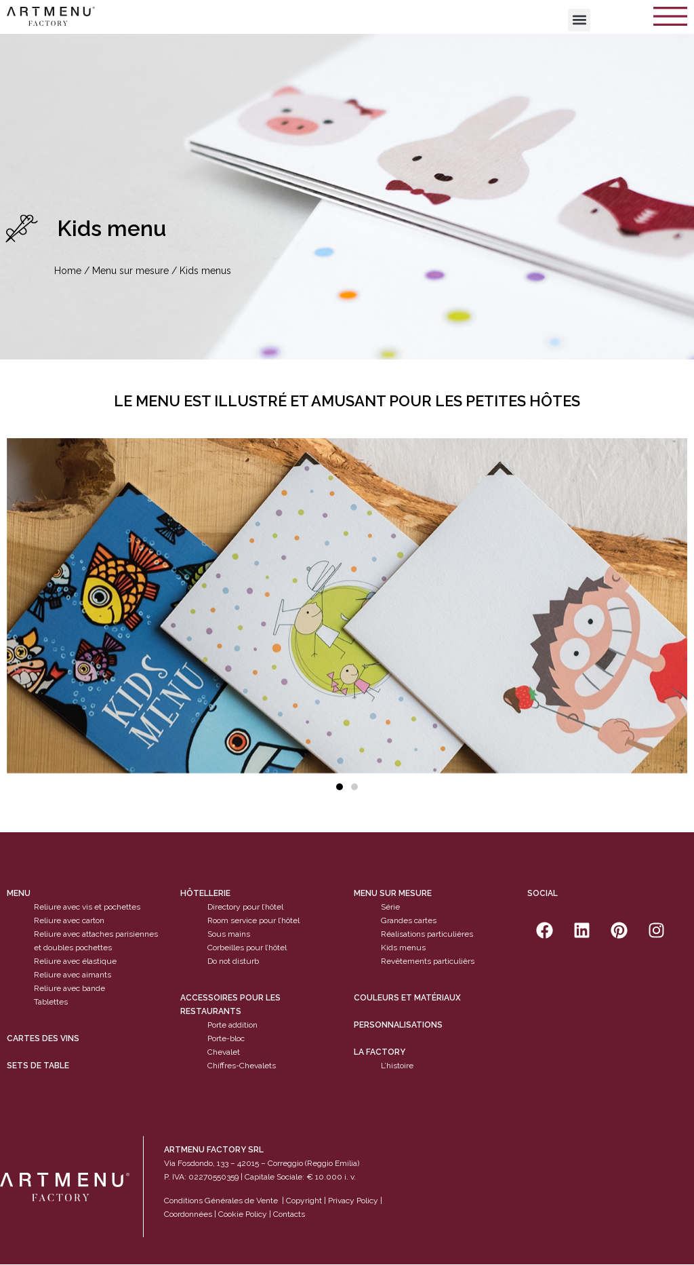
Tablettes (51, 1002)
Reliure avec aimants (72, 974)
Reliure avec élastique (75, 961)
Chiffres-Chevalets (241, 1065)
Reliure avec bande (69, 988)
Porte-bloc (226, 1038)
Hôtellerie (205, 893)
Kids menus (403, 947)
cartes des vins (43, 1038)
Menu (18, 893)
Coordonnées (188, 1214)
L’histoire (397, 1065)
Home (67, 270)
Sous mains (228, 934)
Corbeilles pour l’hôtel (247, 947)
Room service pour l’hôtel (253, 920)
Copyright (304, 1200)
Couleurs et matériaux (407, 998)
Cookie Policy (242, 1214)
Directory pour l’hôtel (245, 907)
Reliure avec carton (69, 920)
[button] (579, 20)
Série (390, 907)
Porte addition (232, 1025)
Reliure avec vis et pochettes (87, 907)
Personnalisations (398, 1025)
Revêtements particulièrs (427, 961)
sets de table (38, 1065)
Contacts (289, 1214)
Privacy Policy (353, 1200)
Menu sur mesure (130, 270)
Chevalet (223, 1052)
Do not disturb (233, 961)
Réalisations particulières (427, 934)
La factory (379, 1052)
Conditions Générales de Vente (221, 1200)
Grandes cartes (408, 920)
